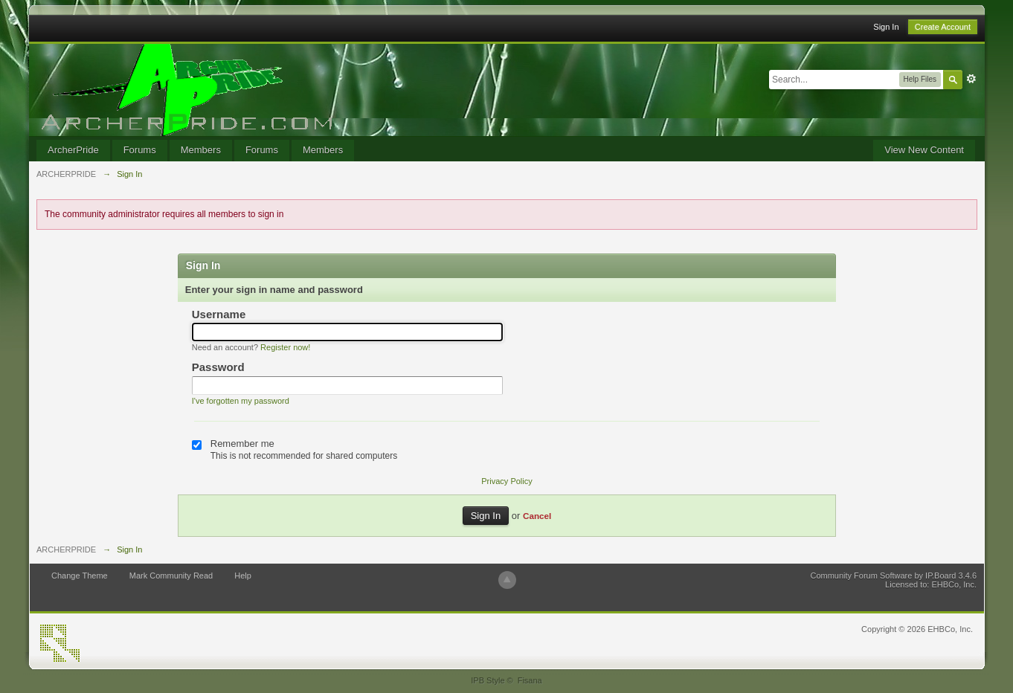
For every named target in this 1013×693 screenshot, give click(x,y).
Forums (139, 149)
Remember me (242, 443)
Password (218, 367)
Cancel (537, 515)
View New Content (924, 149)
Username (219, 314)
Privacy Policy (506, 481)
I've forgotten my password (240, 400)
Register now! (285, 347)
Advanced (971, 79)
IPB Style (487, 680)
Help (242, 575)
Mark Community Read (171, 575)
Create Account (943, 26)
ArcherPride (73, 149)
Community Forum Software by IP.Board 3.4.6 (893, 575)
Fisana (530, 680)
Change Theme (79, 575)
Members (201, 149)
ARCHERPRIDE (66, 549)
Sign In (885, 26)
